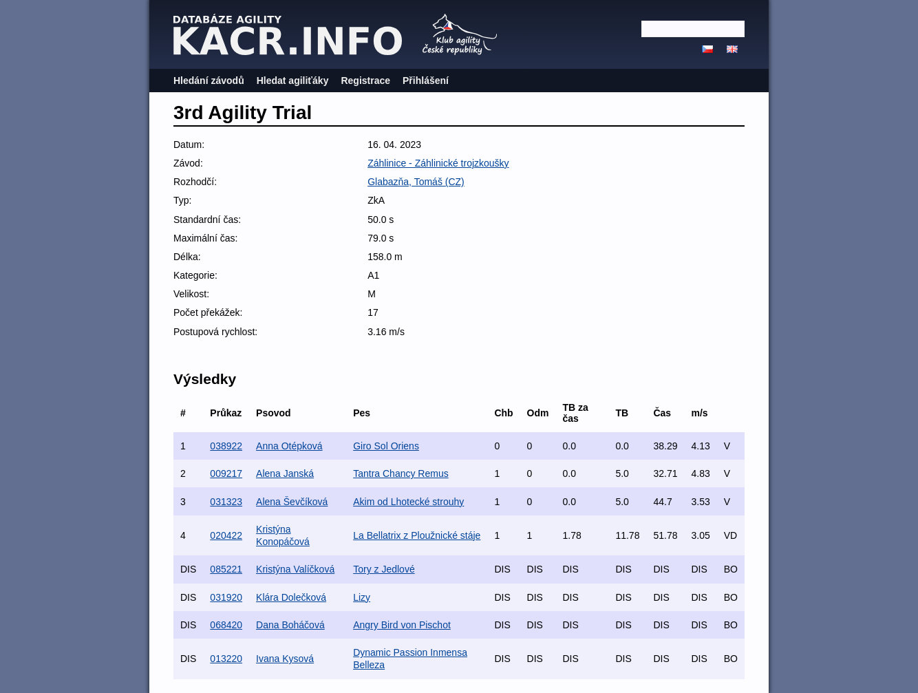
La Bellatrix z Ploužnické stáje (416, 535)
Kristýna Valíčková (295, 569)
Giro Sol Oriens (386, 445)
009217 (226, 473)
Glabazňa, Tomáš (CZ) (416, 181)
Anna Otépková (289, 445)
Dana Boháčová (290, 624)
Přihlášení (426, 80)
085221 (226, 569)
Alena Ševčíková (292, 501)
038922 (226, 445)
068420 (226, 624)
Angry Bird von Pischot (402, 624)
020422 (226, 535)
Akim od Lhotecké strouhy (408, 501)
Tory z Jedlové (383, 569)
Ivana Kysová (285, 658)
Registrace (365, 80)
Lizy (361, 597)
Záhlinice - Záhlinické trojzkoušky (438, 163)
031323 (226, 501)
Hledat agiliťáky (293, 80)
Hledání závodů (208, 80)
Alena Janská (285, 473)
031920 (226, 597)
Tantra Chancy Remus (401, 473)
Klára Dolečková (291, 597)
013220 (226, 658)
